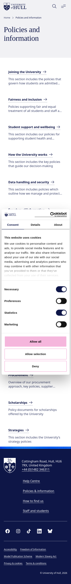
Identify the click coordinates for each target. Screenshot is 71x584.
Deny (35, 366)
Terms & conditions (36, 563)
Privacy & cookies (13, 563)
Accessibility (10, 549)
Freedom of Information (33, 549)
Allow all (35, 341)
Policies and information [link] (28, 17)
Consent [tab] (13, 224)
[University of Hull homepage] (15, 6)
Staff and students (36, 511)
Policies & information (38, 491)
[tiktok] (29, 531)
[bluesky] (50, 531)
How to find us (33, 501)
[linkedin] (39, 531)
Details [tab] (35, 224)
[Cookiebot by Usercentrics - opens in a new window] (50, 214)
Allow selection (35, 353)
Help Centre (31, 481)
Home (7, 17)
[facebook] (7, 531)
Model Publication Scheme (18, 556)
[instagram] (18, 531)
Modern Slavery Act (46, 556)
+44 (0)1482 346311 (36, 469)
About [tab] (58, 224)
